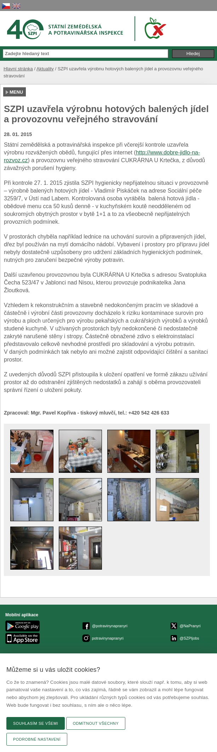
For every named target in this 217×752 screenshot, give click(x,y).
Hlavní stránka (18, 68)
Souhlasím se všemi (35, 723)
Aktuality (45, 68)
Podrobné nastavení (37, 739)
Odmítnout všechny (96, 723)
